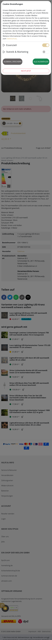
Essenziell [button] (10, 45)
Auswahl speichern (12, 61)
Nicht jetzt (26, 71)
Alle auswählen (41, 61)
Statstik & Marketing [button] (15, 51)
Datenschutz (12, 38)
